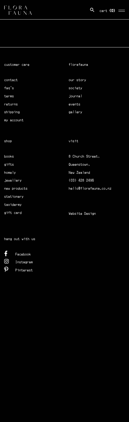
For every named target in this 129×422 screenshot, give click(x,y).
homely (10, 172)
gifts (9, 164)
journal (75, 96)
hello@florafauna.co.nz (90, 188)
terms (9, 96)
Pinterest (18, 269)
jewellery (13, 180)
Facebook (17, 253)
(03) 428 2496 (81, 180)
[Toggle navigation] (122, 10)
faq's (9, 88)
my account (14, 120)
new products (16, 188)
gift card (13, 212)
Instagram (18, 261)
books (9, 156)
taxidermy (13, 204)
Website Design (82, 213)
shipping (12, 112)
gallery (75, 112)
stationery (14, 196)
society (75, 88)
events (74, 104)
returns (11, 104)
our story (77, 80)
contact (11, 80)
